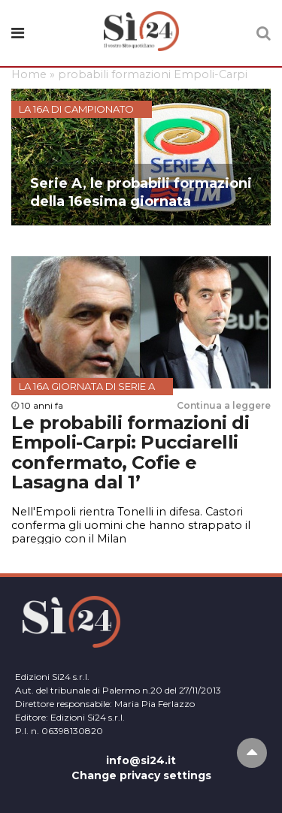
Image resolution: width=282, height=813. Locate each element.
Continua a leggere (224, 405)
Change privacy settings (141, 775)
